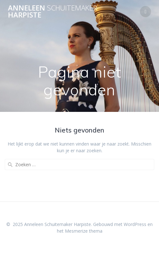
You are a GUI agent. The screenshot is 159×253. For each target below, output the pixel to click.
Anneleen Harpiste (52, 11)
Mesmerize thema (83, 231)
